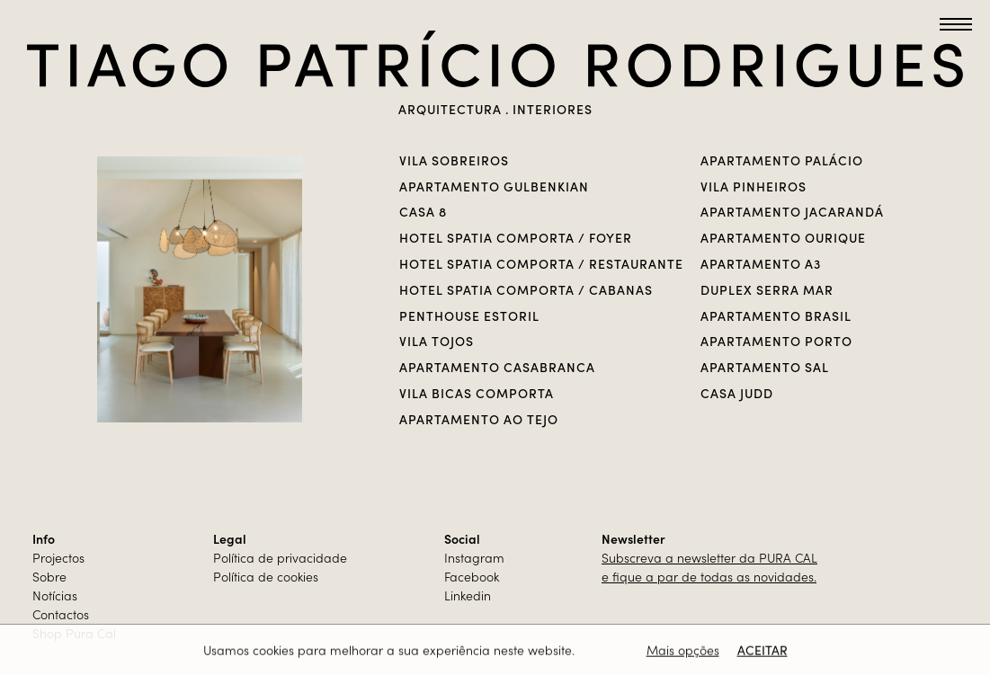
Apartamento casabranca (497, 367)
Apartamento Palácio (781, 160)
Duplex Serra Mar (767, 289)
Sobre (49, 576)
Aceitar (762, 651)
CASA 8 (423, 211)
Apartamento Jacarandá (792, 211)
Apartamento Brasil (776, 315)
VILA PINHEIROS (753, 186)
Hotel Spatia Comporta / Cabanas (526, 289)
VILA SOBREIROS (454, 160)
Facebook (471, 576)
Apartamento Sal (764, 367)
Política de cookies (265, 576)
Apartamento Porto (776, 341)
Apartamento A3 (760, 263)
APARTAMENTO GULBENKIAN (494, 186)
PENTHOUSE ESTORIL (469, 315)
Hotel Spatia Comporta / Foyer (515, 237)
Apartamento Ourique (783, 237)
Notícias (54, 595)
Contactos (60, 614)
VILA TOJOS (436, 341)
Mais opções (683, 651)
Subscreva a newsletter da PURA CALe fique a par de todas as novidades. (709, 566)
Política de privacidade (280, 557)
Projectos (58, 557)
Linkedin (467, 595)
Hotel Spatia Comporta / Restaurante (541, 263)
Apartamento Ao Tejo (478, 419)
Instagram (474, 557)
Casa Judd (736, 393)
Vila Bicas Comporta (476, 393)
